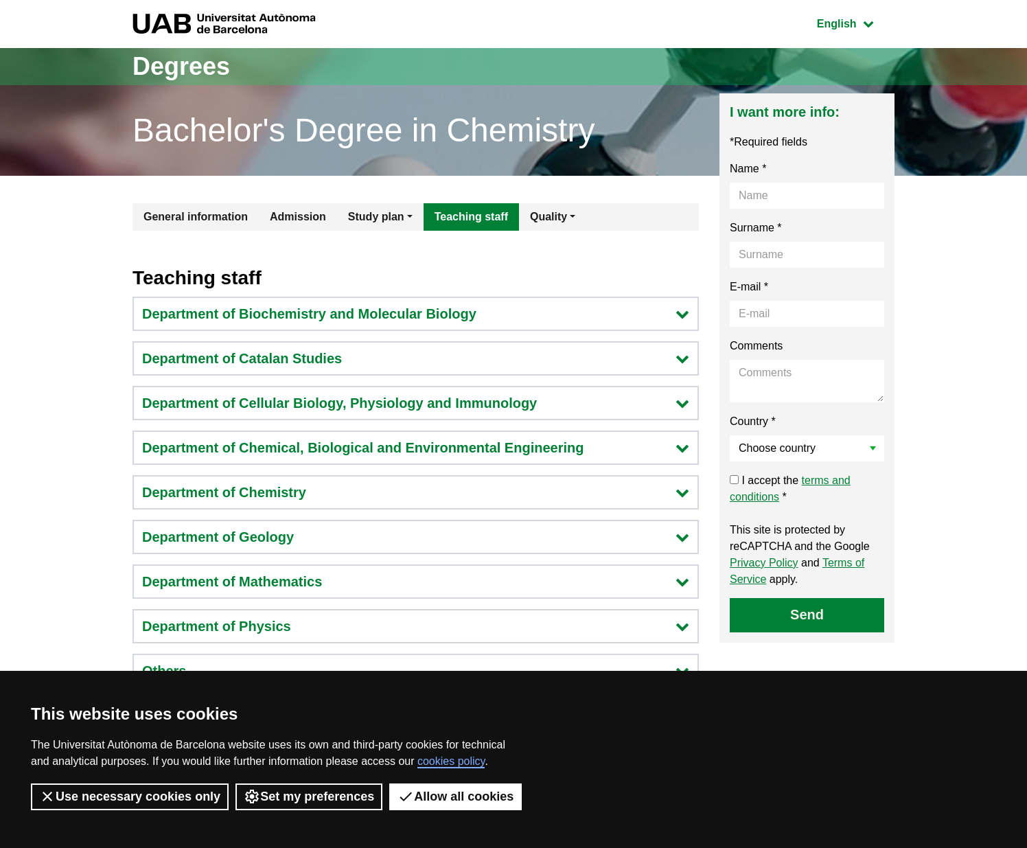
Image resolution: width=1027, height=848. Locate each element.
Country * (753, 421)
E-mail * (749, 287)
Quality (548, 216)
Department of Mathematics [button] (415, 581)
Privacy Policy (764, 563)
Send (807, 614)
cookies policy (451, 761)
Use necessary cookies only (129, 796)
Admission (298, 216)
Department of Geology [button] (415, 537)
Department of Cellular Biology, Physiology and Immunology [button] (415, 403)
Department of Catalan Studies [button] (415, 358)
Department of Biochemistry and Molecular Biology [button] (415, 313)
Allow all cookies (455, 796)
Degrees (181, 66)
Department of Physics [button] (415, 626)
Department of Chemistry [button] (415, 492)
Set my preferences (309, 796)
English (855, 22)
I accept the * (790, 488)
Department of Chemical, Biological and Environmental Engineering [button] (415, 447)
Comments (756, 346)
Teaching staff (471, 216)
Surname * (756, 227)
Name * (748, 168)
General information (195, 216)
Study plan (376, 216)
